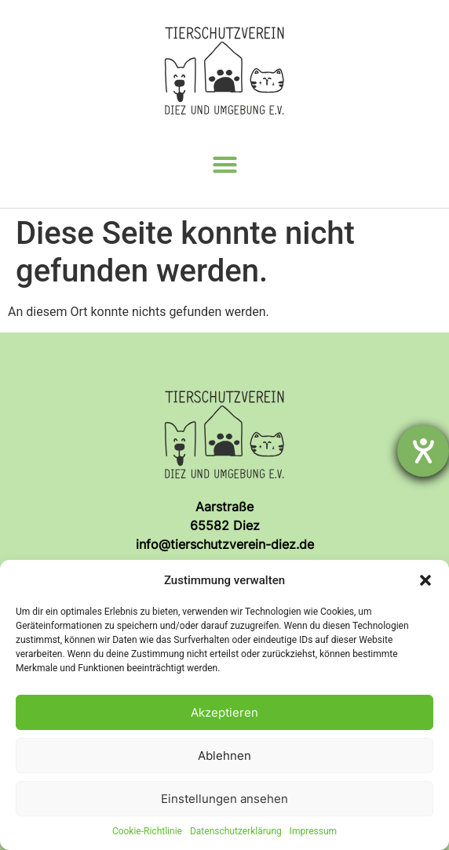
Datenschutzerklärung (236, 831)
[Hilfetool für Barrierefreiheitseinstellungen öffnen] (423, 451)
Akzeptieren (224, 712)
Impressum (313, 831)
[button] (425, 580)
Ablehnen (224, 755)
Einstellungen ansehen (224, 798)
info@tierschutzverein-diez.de (225, 544)
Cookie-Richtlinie (147, 831)
